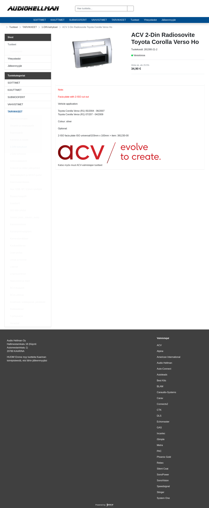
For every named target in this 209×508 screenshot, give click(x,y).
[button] (130, 8)
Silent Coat (162, 468)
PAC (159, 451)
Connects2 (162, 404)
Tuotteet (135, 20)
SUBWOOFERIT (78, 20)
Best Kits (161, 380)
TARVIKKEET (118, 20)
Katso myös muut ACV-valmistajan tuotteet (130, 154)
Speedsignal (163, 486)
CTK (159, 410)
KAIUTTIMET (58, 20)
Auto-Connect (164, 369)
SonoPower (163, 474)
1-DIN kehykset (49, 27)
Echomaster (163, 421)
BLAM (160, 386)
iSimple (160, 439)
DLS (159, 416)
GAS (159, 427)
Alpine (160, 351)
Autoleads (162, 374)
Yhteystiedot (150, 20)
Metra (160, 445)
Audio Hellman (164, 363)
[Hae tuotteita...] (101, 8)
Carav (160, 398)
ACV (159, 345)
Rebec (160, 463)
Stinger (160, 492)
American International (168, 357)
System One (163, 498)
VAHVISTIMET (99, 20)
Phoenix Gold (164, 457)
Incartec (161, 433)
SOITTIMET (39, 20)
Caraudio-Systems (166, 392)
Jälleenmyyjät (168, 20)
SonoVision (163, 480)
